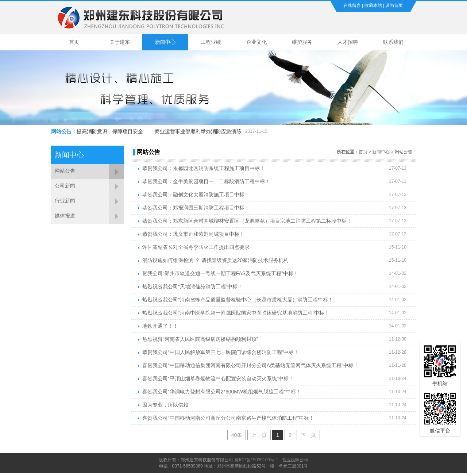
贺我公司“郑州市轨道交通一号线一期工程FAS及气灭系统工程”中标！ (220, 273)
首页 (74, 42)
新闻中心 (165, 42)
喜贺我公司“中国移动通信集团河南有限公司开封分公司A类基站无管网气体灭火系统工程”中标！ (250, 365)
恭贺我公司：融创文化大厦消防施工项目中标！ (196, 194)
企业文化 (256, 42)
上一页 (259, 435)
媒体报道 (65, 216)
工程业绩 (211, 42)
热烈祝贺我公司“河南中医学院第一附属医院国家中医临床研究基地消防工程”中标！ (235, 313)
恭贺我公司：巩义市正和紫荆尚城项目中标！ (193, 234)
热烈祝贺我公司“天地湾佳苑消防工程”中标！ (192, 286)
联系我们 (393, 42)
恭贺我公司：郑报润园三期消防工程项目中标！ (196, 208)
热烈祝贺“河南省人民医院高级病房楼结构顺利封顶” (200, 339)
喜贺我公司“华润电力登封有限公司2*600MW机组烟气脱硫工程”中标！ (221, 392)
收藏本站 (373, 5)
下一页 (308, 435)
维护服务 (302, 42)
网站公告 (65, 171)
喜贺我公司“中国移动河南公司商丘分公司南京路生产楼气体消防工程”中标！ (228, 418)
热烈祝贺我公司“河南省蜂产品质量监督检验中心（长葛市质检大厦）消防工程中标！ (237, 300)
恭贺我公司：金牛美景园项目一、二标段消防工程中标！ (206, 181)
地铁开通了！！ (160, 326)
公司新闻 (65, 186)
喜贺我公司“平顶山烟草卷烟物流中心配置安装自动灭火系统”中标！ (218, 378)
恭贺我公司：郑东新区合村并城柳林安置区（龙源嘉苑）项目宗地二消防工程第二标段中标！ (247, 221)
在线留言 (352, 5)
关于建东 (119, 42)
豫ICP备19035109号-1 (256, 459)
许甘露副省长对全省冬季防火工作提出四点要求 (196, 247)
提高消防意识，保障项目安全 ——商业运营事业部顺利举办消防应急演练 (159, 131)
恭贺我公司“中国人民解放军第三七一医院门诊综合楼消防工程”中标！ (220, 352)
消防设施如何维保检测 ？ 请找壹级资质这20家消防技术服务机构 (215, 260)
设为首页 (394, 5)
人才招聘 (347, 42)
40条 (236, 435)
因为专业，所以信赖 (165, 405)
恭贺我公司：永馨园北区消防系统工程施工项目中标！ (203, 168)
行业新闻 (65, 201)
